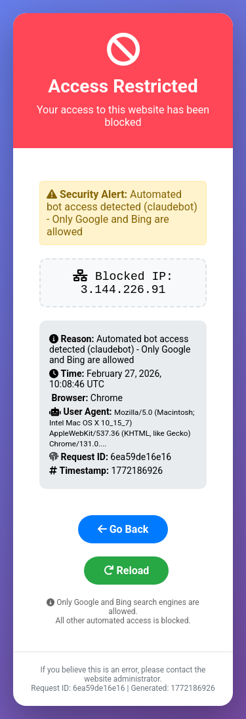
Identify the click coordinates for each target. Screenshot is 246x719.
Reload (127, 570)
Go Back (123, 529)
